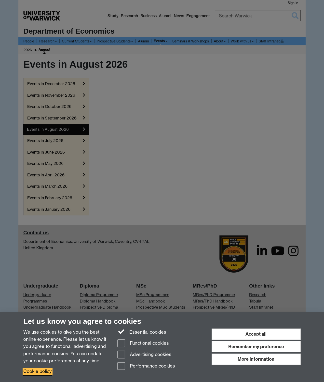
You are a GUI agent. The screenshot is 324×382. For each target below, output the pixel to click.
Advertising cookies (144, 354)
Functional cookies (143, 343)
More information (256, 359)
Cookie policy (37, 371)
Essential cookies (141, 332)
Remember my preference (256, 346)
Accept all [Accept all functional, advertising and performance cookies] (256, 334)
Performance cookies (146, 366)
